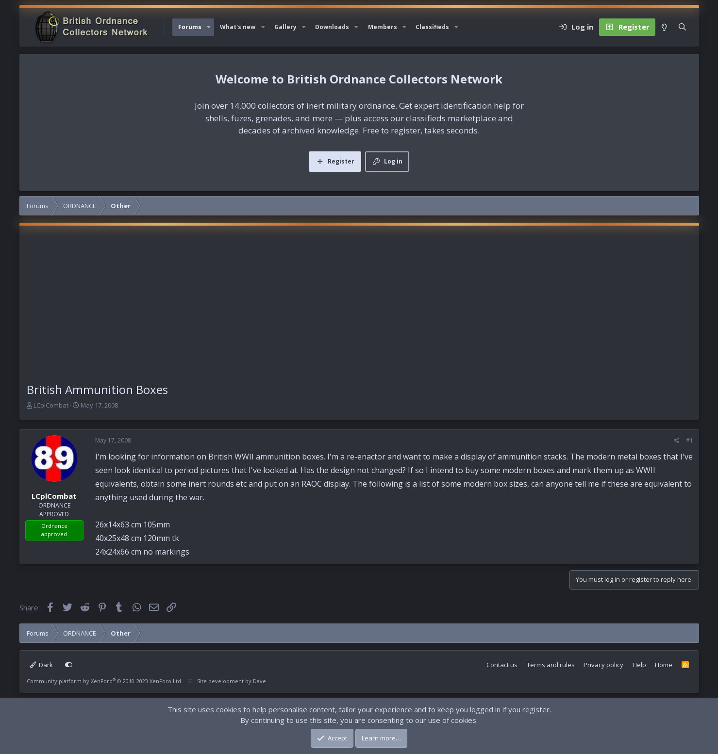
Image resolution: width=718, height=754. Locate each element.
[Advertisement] (359, 308)
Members (382, 27)
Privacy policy (603, 664)
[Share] (676, 440)
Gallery (285, 27)
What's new (237, 27)
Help (639, 664)
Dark (41, 664)
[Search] (682, 27)
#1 (689, 440)
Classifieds (432, 27)
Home (663, 664)
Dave (259, 681)
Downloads (332, 27)
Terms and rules (551, 664)
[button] (208, 27)
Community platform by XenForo (105, 681)
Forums (189, 27)
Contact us (502, 664)
